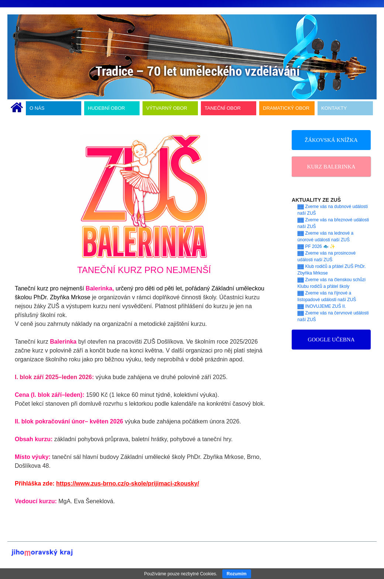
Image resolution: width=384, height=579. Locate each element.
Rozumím (237, 573)
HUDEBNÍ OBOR (106, 108)
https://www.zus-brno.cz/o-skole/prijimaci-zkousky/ (127, 483)
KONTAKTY (334, 108)
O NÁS (37, 108)
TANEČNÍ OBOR (223, 108)
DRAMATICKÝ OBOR (286, 108)
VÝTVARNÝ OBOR (166, 108)
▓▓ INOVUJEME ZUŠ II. (322, 306)
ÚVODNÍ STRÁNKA (17, 108)
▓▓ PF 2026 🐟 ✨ (317, 246)
